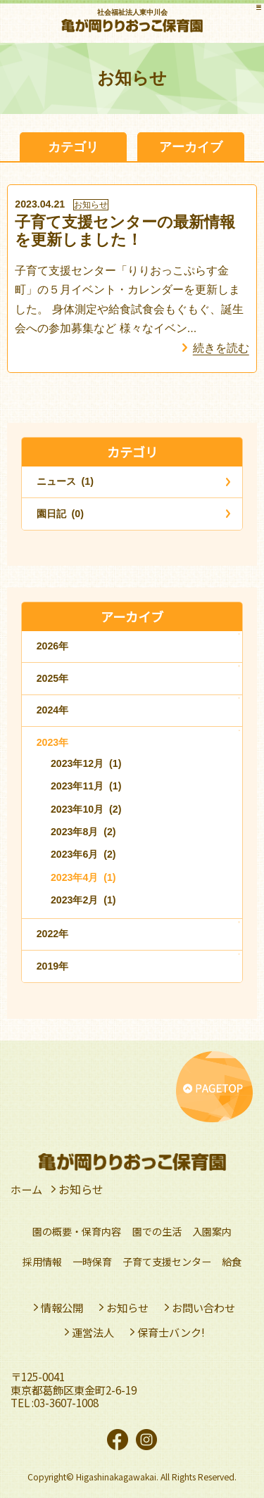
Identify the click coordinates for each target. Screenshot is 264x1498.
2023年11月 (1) (86, 786)
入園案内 (212, 1231)
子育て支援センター (166, 1261)
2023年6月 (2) (83, 854)
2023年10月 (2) (86, 809)
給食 (231, 1261)
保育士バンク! (171, 1332)
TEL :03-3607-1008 (55, 1402)
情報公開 (62, 1307)
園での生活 (157, 1231)
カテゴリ (73, 146)
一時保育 (92, 1261)
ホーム (27, 1189)
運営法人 (93, 1332)
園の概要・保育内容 (76, 1231)
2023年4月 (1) (83, 877)
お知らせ (91, 205)
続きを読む (221, 347)
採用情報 (42, 1261)
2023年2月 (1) (83, 900)
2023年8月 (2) (83, 831)
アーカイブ (190, 146)
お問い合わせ (203, 1307)
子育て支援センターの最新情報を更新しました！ (125, 230)
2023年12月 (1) (86, 763)
